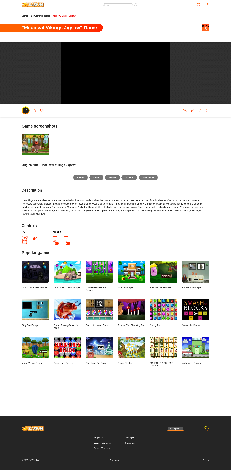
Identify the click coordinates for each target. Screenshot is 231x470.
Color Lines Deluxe (67, 377)
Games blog (130, 443)
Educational (148, 203)
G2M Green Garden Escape (99, 302)
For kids (129, 203)
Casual (80, 203)
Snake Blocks (131, 377)
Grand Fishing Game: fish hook (67, 340)
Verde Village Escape (35, 377)
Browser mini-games (40, 16)
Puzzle (96, 203)
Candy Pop (163, 339)
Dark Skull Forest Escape (35, 301)
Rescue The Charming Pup (131, 339)
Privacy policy (115, 460)
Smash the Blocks (195, 339)
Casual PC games (102, 448)
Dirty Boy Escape (35, 339)
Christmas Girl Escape (99, 377)
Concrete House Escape (99, 339)
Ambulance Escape (195, 377)
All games (98, 438)
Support (206, 460)
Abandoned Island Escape (67, 301)
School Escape (131, 301)
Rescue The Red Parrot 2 (163, 301)
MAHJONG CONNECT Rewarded (163, 378)
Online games (131, 438)
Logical (112, 203)
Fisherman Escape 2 (195, 301)
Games (25, 16)
